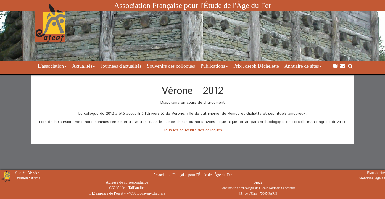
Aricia (35, 178)
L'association (52, 66)
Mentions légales (372, 178)
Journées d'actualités (121, 66)
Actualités (83, 66)
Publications (214, 66)
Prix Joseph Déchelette (256, 66)
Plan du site (376, 173)
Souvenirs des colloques (171, 66)
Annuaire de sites (303, 66)
